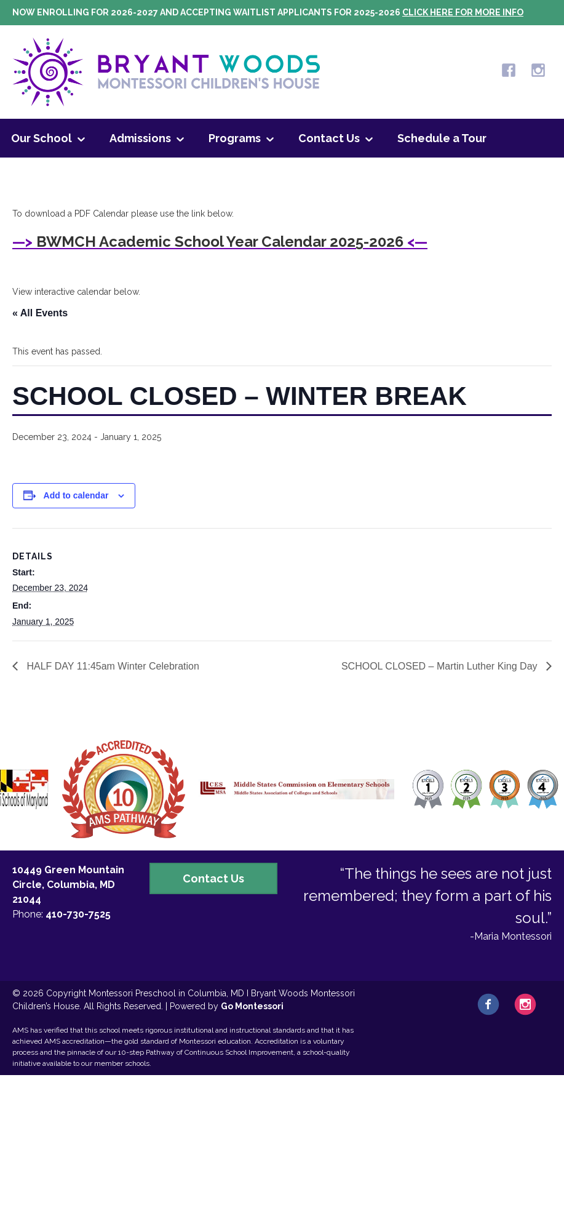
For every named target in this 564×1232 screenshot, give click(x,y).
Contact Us (329, 138)
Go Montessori (252, 1006)
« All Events (40, 313)
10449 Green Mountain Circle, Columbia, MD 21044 (68, 884)
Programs (235, 138)
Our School (41, 138)
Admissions (140, 138)
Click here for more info (462, 12)
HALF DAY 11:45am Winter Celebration (111, 666)
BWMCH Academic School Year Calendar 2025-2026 (219, 241)
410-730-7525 (78, 914)
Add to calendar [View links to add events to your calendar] (76, 495)
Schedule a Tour (442, 138)
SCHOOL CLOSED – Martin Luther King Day (440, 666)
